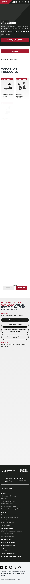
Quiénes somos (6, 539)
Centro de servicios (7, 533)
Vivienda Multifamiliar (8, 501)
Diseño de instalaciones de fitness (11, 531)
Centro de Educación (8, 536)
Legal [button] (3, 575)
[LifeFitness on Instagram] (10, 567)
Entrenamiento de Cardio (9, 515)
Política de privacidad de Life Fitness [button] (12, 573)
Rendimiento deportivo (8, 506)
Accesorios (4, 520)
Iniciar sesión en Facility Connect (11, 556)
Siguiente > (21, 288)
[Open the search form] (22, 2)
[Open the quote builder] (25, 2)
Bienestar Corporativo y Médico (11, 509)
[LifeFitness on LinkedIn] (1, 567)
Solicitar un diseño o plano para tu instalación (15, 330)
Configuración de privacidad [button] (17, 571)
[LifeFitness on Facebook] (6, 567)
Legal (3, 548)
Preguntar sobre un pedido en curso (15, 337)
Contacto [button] (4, 571)
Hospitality (4, 498)
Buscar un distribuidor (8, 542)
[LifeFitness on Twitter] (15, 567)
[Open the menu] (28, 2)
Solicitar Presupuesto (15, 320)
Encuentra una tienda (8, 545)
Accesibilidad (5, 551)
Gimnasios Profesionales (8, 496)
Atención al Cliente (15, 324)
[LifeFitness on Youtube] (19, 567)
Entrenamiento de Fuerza (9, 517)
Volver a (4, 7)
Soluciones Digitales (7, 522)
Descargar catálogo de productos (15, 39)
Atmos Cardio (5, 525)
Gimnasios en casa (7, 504)
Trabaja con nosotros (8, 553)
